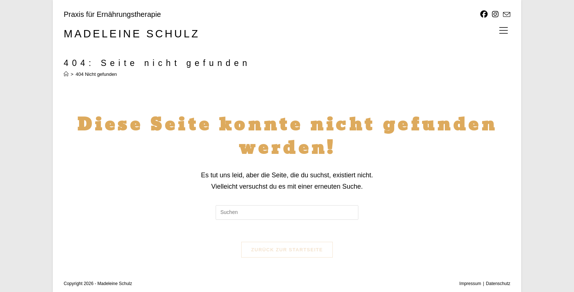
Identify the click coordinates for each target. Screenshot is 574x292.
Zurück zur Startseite (287, 249)
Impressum (470, 283)
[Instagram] (495, 14)
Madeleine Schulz (132, 34)
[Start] (66, 74)
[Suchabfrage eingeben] (287, 212)
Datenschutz (498, 283)
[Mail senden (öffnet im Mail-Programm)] (505, 15)
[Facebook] (484, 14)
